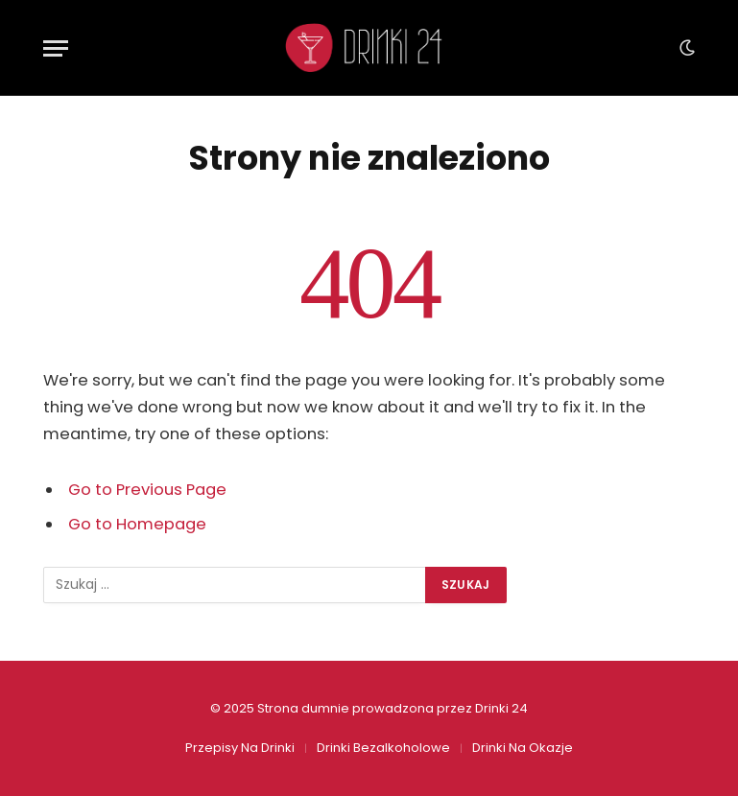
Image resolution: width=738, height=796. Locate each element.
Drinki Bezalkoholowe (383, 747)
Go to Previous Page (147, 490)
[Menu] (55, 48)
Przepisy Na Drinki (240, 747)
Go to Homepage (137, 524)
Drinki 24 (501, 708)
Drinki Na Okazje (522, 747)
